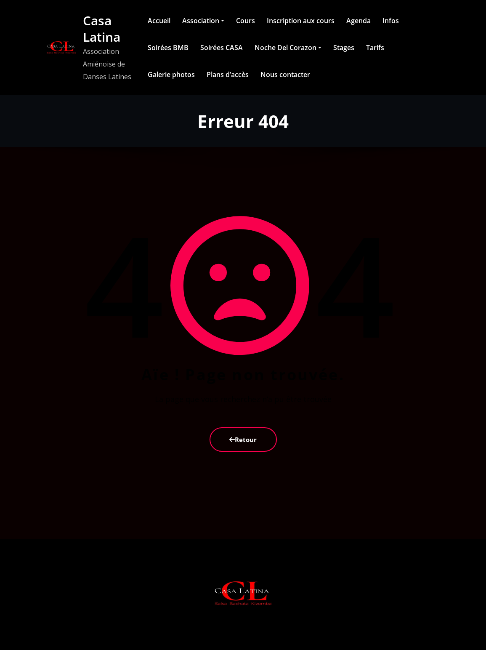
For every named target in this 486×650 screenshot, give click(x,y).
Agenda (358, 20)
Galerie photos (171, 74)
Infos (390, 20)
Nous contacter (285, 74)
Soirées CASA (221, 47)
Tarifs (375, 47)
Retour (243, 439)
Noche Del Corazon (288, 47)
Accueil (159, 20)
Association (203, 20)
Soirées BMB (168, 47)
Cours (245, 20)
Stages (343, 47)
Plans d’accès (228, 74)
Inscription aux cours (301, 20)
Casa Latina (101, 28)
